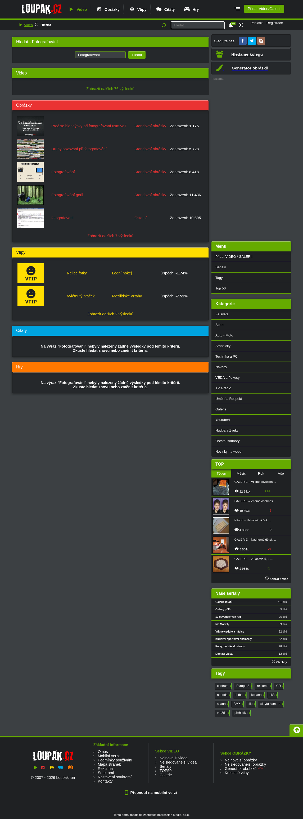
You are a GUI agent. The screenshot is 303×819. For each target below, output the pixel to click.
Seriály (220, 267)
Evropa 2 (243, 686)
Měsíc (241, 473)
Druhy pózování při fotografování (79, 149)
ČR (279, 686)
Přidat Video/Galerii (264, 9)
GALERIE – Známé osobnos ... (255, 501)
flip (251, 704)
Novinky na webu (228, 451)
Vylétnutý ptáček (81, 296)
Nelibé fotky (77, 273)
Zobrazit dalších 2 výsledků (110, 314)
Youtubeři (222, 420)
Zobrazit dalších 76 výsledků (110, 89)
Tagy (219, 278)
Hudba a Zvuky (226, 430)
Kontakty (105, 781)
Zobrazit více (276, 579)
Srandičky (222, 346)
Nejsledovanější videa (178, 762)
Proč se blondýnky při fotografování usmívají (88, 126)
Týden (221, 473)
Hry (191, 9)
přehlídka (242, 713)
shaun (222, 704)
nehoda (223, 695)
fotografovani (62, 218)
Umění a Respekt (228, 399)
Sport (219, 325)
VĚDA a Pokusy (227, 378)
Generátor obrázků (240, 768)
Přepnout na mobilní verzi (151, 792)
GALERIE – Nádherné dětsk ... (255, 539)
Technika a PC (226, 356)
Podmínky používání (115, 760)
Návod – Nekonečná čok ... (252, 520)
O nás (103, 752)
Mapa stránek (109, 764)
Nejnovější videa (174, 758)
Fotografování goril (67, 195)
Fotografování (63, 172)
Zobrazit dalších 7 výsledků (110, 236)
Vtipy (138, 9)
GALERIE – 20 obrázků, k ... (253, 558)
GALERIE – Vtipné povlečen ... (255, 481)
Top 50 (220, 288)
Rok (261, 473)
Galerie (221, 409)
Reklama (105, 768)
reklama (264, 686)
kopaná (257, 695)
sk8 (273, 695)
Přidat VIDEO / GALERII (233, 257)
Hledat (45, 25)
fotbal (241, 695)
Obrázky (108, 9)
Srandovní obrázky (150, 126)
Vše (281, 473)
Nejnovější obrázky (241, 760)
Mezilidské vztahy (127, 296)
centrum (224, 686)
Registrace (274, 23)
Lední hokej (122, 273)
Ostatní (140, 218)
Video (77, 9)
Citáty (165, 9)
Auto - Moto (224, 335)
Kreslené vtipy (236, 773)
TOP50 (165, 771)
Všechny (279, 662)
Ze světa (222, 314)
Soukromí (106, 773)
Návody (221, 367)
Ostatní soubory (227, 441)
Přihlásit (256, 23)
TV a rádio (223, 388)
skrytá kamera (271, 704)
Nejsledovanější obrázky (245, 764)
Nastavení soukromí (115, 777)
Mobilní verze (109, 756)
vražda (223, 713)
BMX (238, 704)
